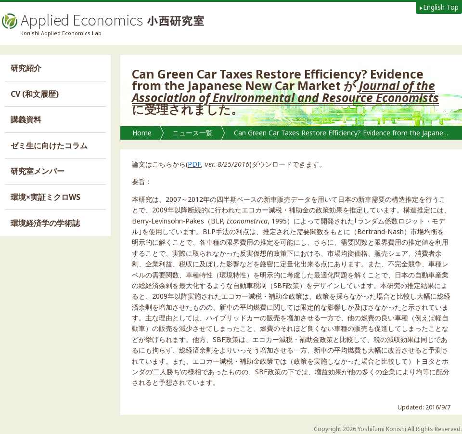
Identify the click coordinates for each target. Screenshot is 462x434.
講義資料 (26, 119)
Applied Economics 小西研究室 (102, 21)
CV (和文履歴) (35, 94)
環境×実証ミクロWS (45, 197)
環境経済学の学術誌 (45, 223)
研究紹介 (26, 68)
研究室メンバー (37, 171)
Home (142, 132)
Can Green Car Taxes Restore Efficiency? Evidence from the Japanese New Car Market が (346, 132)
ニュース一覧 (192, 132)
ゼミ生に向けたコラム (49, 145)
